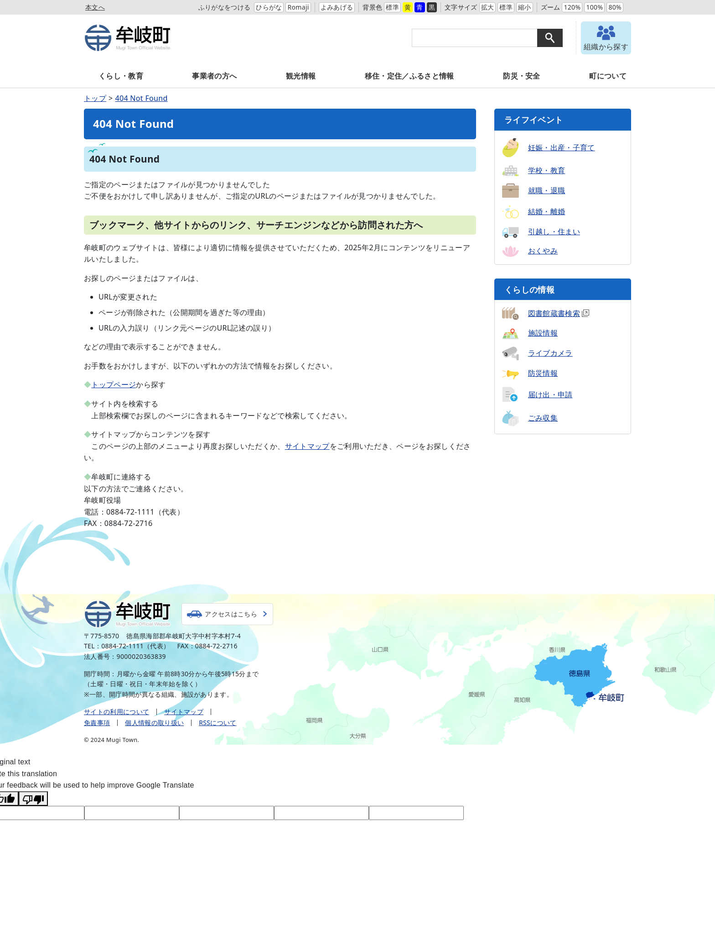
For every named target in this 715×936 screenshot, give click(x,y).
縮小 (524, 7)
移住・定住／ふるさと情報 (409, 76)
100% (594, 7)
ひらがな (269, 7)
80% (615, 7)
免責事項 (97, 722)
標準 (392, 7)
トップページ (113, 384)
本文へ (95, 7)
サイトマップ (307, 446)
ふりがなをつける (224, 7)
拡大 (487, 7)
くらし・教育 (120, 76)
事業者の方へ (214, 76)
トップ (95, 98)
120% (572, 7)
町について (608, 76)
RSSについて (217, 722)
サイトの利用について (116, 711)
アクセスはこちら (234, 614)
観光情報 (301, 76)
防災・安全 (521, 76)
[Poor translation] (33, 798)
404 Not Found (141, 98)
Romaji (298, 7)
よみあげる (337, 7)
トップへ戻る (683, 603)
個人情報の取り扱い (154, 722)
